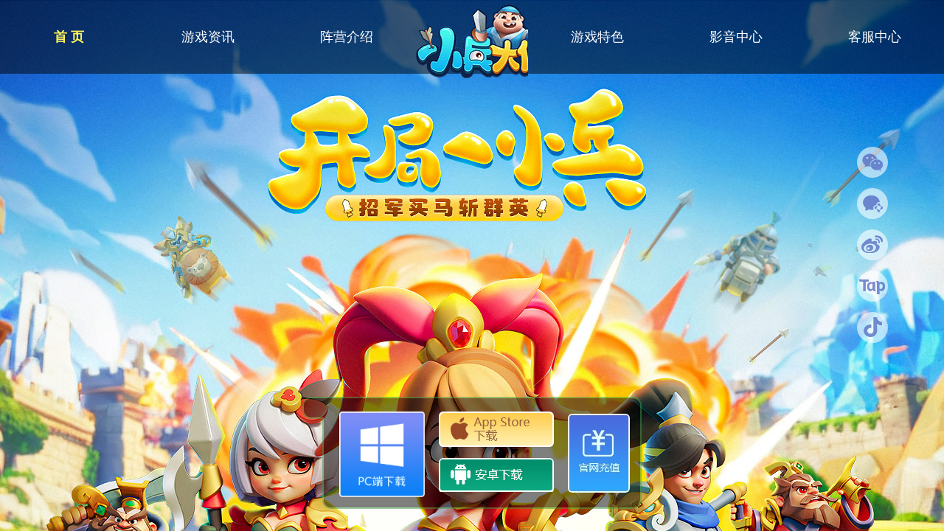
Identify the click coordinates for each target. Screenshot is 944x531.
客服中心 (874, 37)
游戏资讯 (208, 37)
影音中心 (736, 37)
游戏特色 (597, 37)
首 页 (69, 37)
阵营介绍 (346, 37)
